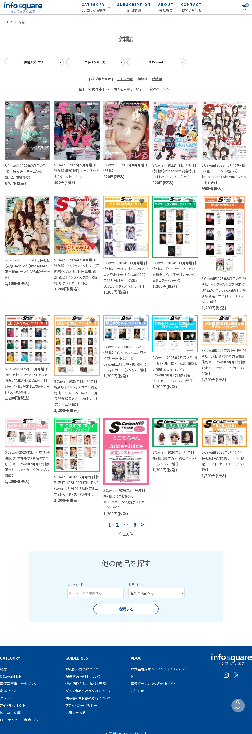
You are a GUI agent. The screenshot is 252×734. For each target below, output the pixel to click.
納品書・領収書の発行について (88, 698)
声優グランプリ (33, 62)
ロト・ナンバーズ (94, 62)
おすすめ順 (125, 78)
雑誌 (3, 669)
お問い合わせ (75, 712)
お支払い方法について (82, 669)
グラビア (6, 698)
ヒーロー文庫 (10, 712)
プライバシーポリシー (81, 705)
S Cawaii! (156, 62)
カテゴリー (136, 584)
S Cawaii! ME (10, 676)
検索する (126, 609)
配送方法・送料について (83, 676)
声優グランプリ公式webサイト (153, 683)
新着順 (157, 78)
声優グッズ (8, 690)
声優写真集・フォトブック (18, 683)
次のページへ (160, 88)
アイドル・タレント (13, 705)
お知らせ (137, 690)
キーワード (75, 584)
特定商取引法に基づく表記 (85, 683)
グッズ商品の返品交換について (88, 690)
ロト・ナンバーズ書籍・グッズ (21, 719)
